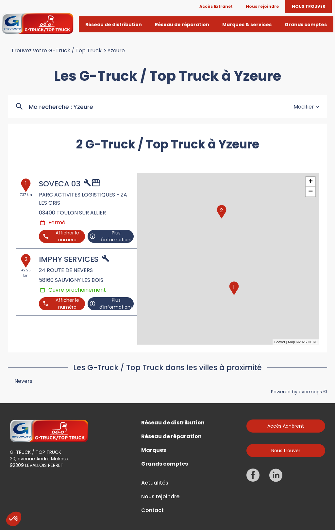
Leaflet (279, 342)
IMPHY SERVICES (68, 259)
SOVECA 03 (59, 184)
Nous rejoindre (160, 496)
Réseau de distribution (173, 422)
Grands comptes (164, 464)
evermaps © (313, 391)
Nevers (23, 381)
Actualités (154, 483)
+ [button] (311, 182)
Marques (153, 450)
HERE (313, 342)
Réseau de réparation (171, 436)
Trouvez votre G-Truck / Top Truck (56, 50)
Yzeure (116, 50)
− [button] (310, 192)
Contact (152, 510)
